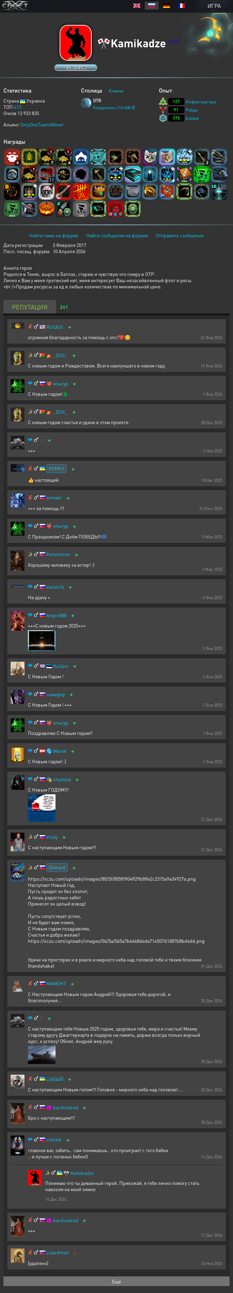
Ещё (116, 1281)
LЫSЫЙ (54, 1079)
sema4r (54, 497)
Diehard (57, 867)
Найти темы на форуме (53, 235)
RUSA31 (54, 327)
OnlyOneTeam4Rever (42, 124)
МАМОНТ (56, 983)
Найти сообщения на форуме (117, 235)
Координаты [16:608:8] (114, 107)
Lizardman (57, 1252)
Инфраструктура (200, 101)
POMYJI (56, 468)
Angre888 (56, 615)
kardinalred (65, 1107)
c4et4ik (54, 1139)
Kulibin (61, 666)
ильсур (60, 383)
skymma (62, 779)
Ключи (116, 90)
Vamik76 (55, 587)
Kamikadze (82, 1173)
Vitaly (52, 837)
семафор (55, 694)
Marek (60, 751)
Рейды (191, 110)
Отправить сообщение (180, 235)
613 (17, 107)
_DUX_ (60, 355)
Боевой (192, 118)
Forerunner (58, 554)
